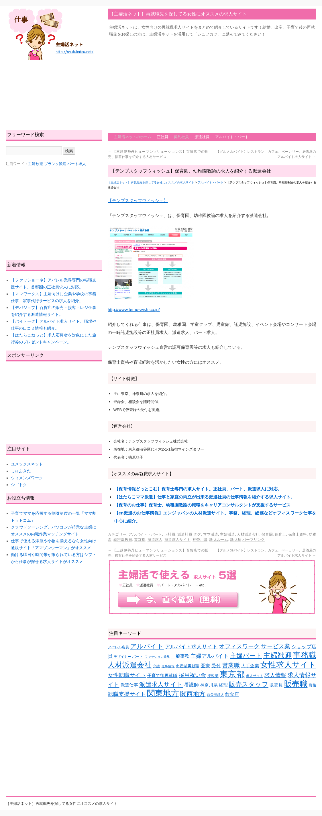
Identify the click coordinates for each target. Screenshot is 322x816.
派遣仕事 (129, 685)
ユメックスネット (27, 464)
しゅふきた (21, 471)
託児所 (236, 539)
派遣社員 (202, 137)
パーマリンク (253, 539)
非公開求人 (215, 694)
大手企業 (250, 666)
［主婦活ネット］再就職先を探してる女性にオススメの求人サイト (178, 13)
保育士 (280, 534)
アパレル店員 (118, 647)
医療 (205, 665)
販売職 (296, 683)
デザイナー (122, 656)
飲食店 (232, 694)
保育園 (267, 534)
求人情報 (275, 675)
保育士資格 (297, 534)
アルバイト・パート (232, 137)
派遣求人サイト (177, 539)
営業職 (231, 665)
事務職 (304, 655)
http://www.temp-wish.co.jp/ (134, 309)
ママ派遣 (210, 534)
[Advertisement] (182, 82)
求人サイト (254, 676)
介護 (156, 666)
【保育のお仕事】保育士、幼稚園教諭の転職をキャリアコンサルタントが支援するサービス (202, 504)
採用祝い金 (192, 675)
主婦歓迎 (277, 655)
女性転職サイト (127, 675)
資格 (312, 685)
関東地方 (163, 693)
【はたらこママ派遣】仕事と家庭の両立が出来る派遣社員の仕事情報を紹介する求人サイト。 (204, 496)
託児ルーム (218, 539)
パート (137, 656)
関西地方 (192, 693)
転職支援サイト (127, 694)
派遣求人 (155, 539)
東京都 (139, 539)
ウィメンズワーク (27, 477)
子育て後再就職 (162, 675)
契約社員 (181, 137)
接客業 (212, 676)
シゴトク (19, 484)
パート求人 (76, 164)
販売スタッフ (248, 684)
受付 (216, 665)
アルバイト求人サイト (191, 646)
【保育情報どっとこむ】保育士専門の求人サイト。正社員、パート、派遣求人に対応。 (198, 488)
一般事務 (180, 656)
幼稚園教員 (122, 539)
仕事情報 (168, 666)
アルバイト (147, 646)
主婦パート (246, 655)
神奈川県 (200, 539)
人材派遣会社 (248, 534)
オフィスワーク (239, 646)
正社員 (162, 137)
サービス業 (275, 646)
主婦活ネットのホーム (132, 137)
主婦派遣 (227, 534)
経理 (223, 685)
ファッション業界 (157, 656)
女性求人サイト (288, 664)
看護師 (191, 685)
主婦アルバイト (210, 656)
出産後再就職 (187, 666)
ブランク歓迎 (55, 164)
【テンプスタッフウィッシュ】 (138, 200)
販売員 (276, 685)
